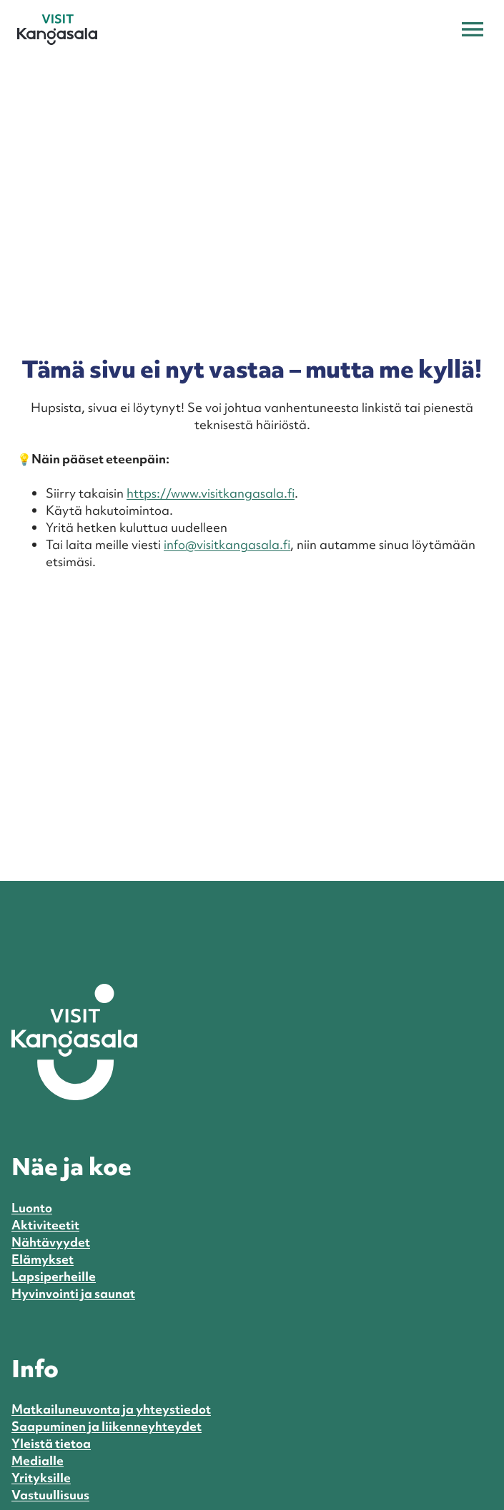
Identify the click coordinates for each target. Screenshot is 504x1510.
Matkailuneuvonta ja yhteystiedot (111, 1409)
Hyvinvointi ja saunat (73, 1293)
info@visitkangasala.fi (227, 544)
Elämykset (42, 1259)
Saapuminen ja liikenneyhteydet (106, 1426)
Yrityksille (41, 1477)
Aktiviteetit (45, 1225)
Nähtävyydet (50, 1242)
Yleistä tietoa (51, 1443)
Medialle (37, 1460)
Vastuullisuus (50, 1494)
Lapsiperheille (53, 1276)
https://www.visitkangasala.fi (211, 493)
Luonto (31, 1207)
